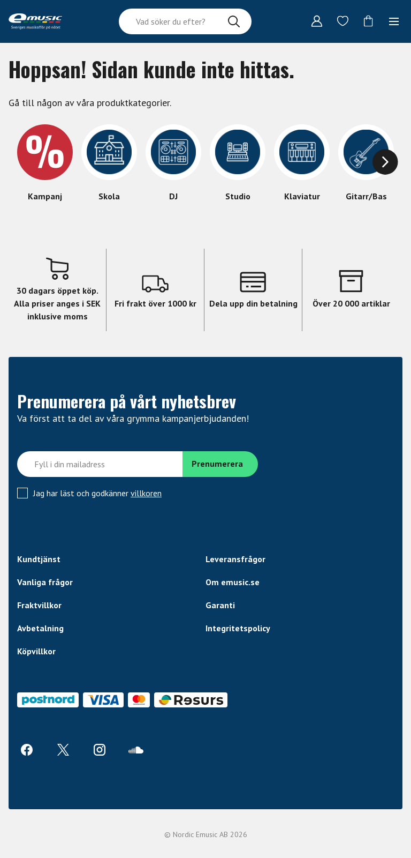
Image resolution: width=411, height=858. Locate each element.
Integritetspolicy (238, 628)
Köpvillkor (36, 651)
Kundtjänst (38, 559)
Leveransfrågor (235, 559)
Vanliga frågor (45, 582)
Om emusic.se (233, 582)
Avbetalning (40, 628)
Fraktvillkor (39, 605)
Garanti (220, 605)
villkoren (146, 493)
